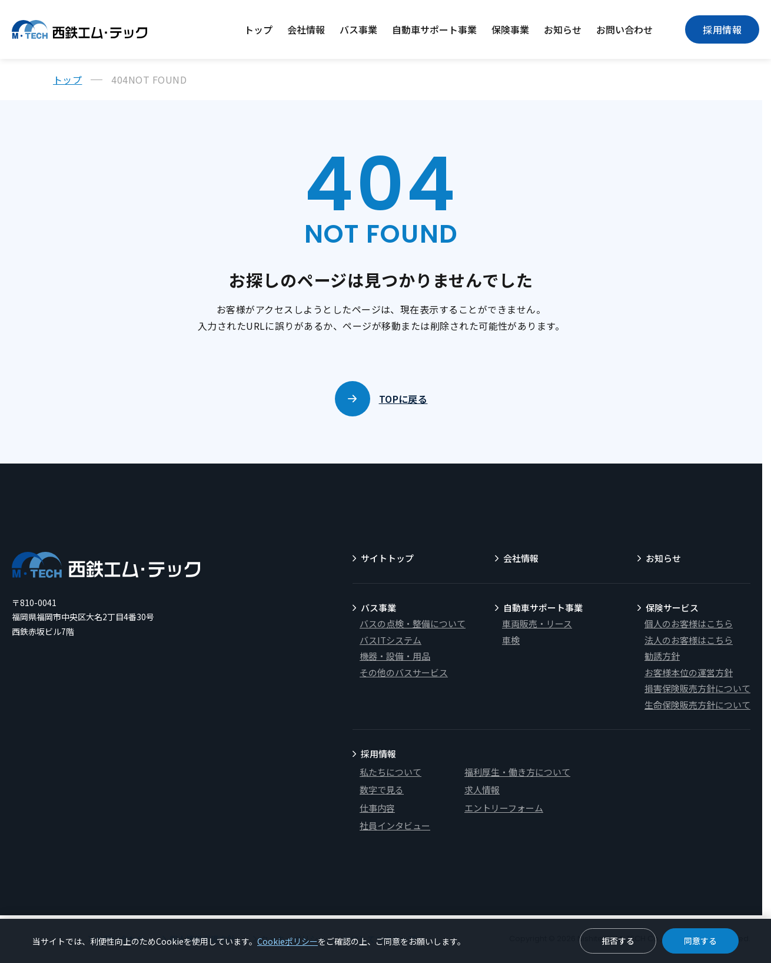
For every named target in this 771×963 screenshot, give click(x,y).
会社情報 (306, 29)
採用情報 (722, 29)
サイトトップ (387, 558)
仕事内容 (377, 808)
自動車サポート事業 (434, 29)
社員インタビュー (395, 825)
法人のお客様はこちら (688, 640)
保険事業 (510, 29)
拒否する (617, 941)
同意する (700, 941)
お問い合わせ (624, 29)
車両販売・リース (537, 623)
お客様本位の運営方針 (688, 672)
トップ (258, 29)
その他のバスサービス (404, 672)
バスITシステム (390, 640)
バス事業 (358, 29)
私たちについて (390, 772)
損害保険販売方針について (697, 688)
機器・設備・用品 (395, 656)
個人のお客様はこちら (688, 623)
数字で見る (382, 789)
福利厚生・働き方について (517, 772)
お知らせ (562, 29)
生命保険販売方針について (697, 705)
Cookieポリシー (287, 941)
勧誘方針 (662, 656)
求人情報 (482, 789)
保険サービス (672, 607)
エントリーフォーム (503, 808)
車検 (511, 640)
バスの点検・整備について (413, 623)
